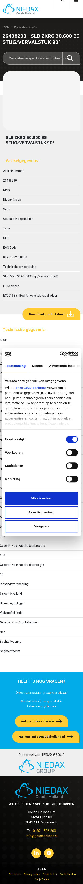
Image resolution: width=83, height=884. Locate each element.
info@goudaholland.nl (41, 836)
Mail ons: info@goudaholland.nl (42, 736)
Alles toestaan (41, 498)
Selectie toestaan (42, 512)
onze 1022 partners (30, 387)
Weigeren (41, 526)
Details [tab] (37, 366)
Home (6, 27)
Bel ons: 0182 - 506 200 (37, 721)
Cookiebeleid (50, 874)
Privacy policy (32, 874)
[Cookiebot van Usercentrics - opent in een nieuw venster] (59, 354)
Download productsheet (47, 314)
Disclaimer (15, 874)
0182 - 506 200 (44, 831)
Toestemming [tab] (15, 366)
